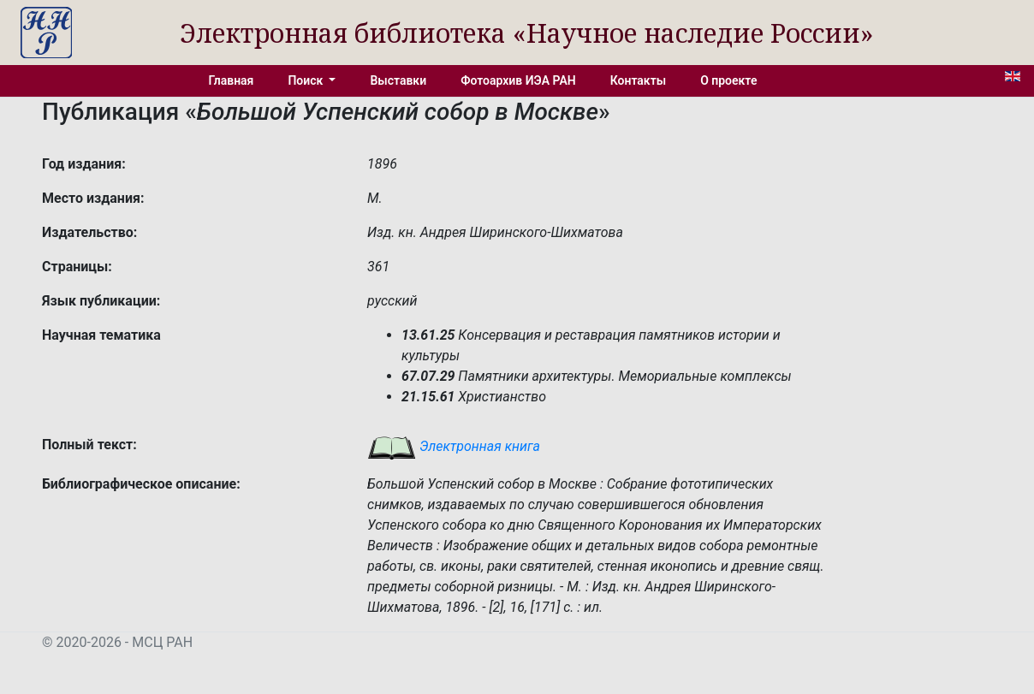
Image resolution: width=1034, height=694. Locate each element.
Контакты (638, 80)
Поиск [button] (306, 80)
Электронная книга (453, 446)
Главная (231, 80)
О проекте (728, 80)
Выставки (398, 80)
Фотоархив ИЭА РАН (518, 80)
